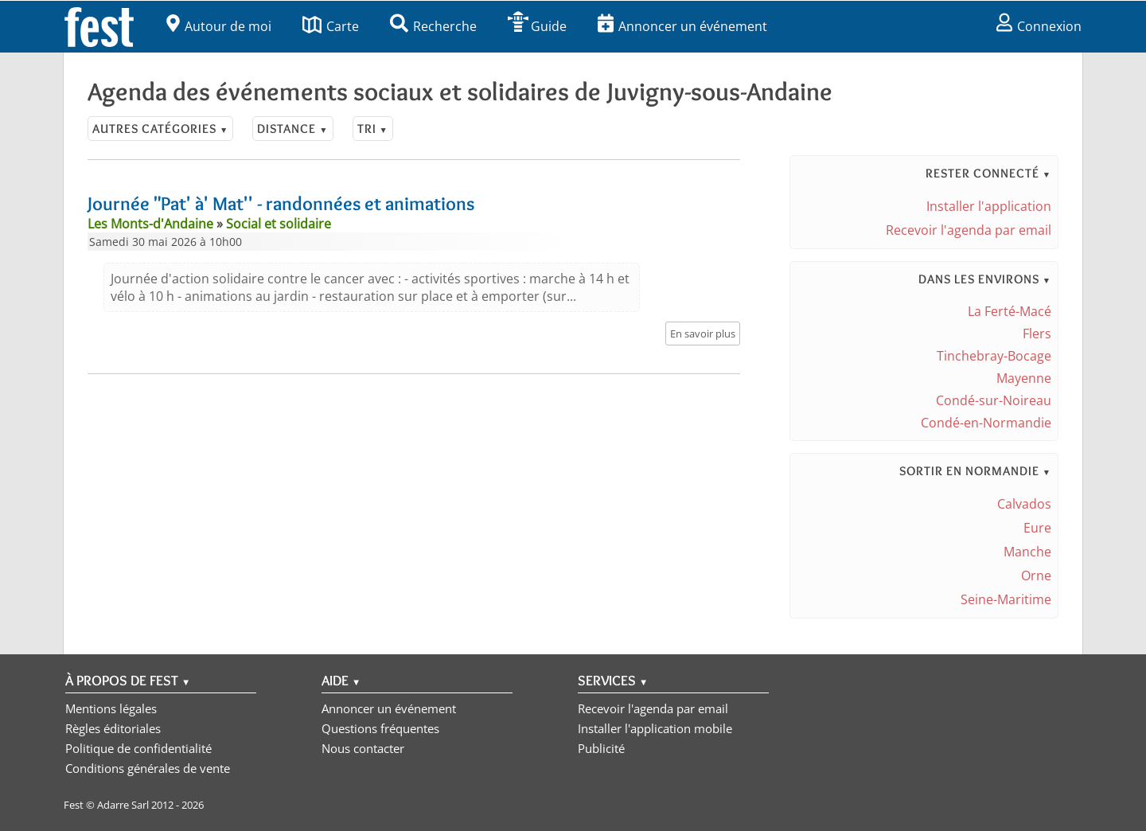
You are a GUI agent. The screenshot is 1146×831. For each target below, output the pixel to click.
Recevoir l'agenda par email (968, 230)
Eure (1037, 527)
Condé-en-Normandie (986, 422)
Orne (1036, 575)
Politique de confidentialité (138, 748)
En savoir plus (702, 333)
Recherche (433, 26)
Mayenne (1023, 378)
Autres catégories (160, 128)
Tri (372, 128)
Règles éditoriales (113, 728)
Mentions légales (111, 708)
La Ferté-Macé (1009, 311)
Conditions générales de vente (147, 768)
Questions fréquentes (380, 728)
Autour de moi (218, 26)
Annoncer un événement (682, 26)
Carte (330, 26)
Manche (1027, 551)
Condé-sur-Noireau (993, 400)
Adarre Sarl (123, 805)
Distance (292, 128)
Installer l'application (988, 206)
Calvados (1024, 504)
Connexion (1039, 26)
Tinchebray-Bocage (994, 356)
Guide (537, 26)
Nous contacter (363, 748)
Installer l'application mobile (655, 728)
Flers (1037, 333)
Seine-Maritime (1006, 599)
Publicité (601, 748)
